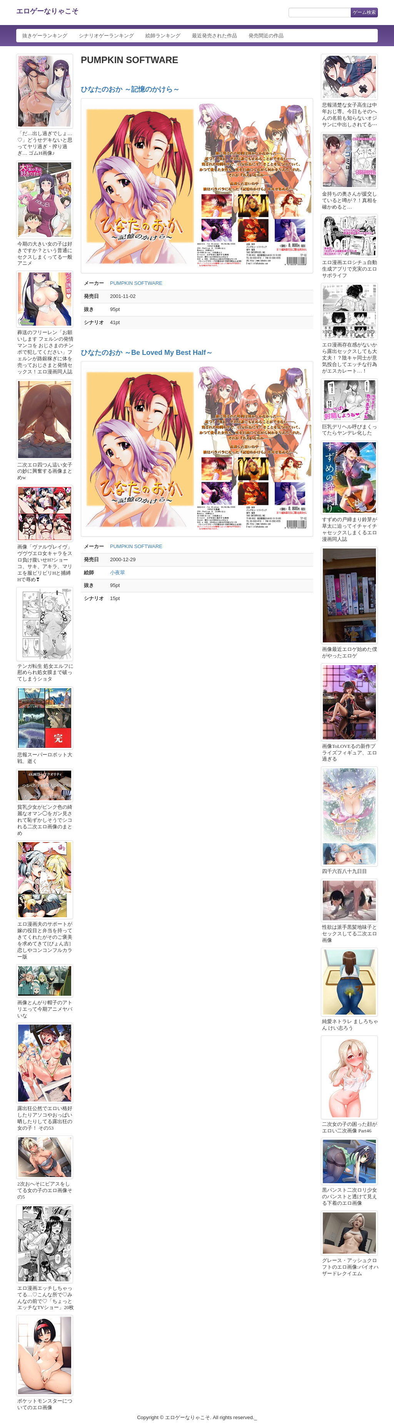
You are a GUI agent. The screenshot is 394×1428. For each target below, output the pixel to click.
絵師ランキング (162, 35)
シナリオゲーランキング (106, 35)
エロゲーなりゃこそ (47, 11)
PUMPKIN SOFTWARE (136, 283)
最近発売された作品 (214, 35)
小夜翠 (117, 572)
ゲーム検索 (364, 12)
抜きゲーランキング (44, 35)
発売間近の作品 (266, 35)
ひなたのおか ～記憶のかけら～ (130, 89)
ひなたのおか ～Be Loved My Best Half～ (147, 352)
